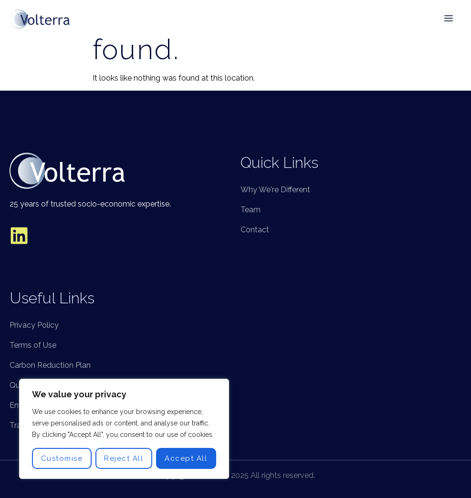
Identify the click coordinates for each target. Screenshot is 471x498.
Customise (62, 458)
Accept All (186, 458)
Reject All (123, 458)
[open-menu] (449, 19)
